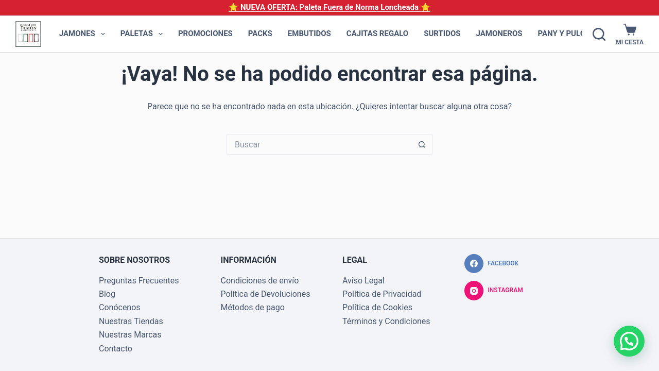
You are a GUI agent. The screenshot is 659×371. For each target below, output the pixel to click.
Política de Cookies (377, 307)
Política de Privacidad (381, 294)
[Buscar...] (319, 144)
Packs (260, 33)
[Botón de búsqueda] (422, 144)
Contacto (115, 348)
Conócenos (120, 307)
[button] (629, 341)
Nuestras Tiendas (131, 321)
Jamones (84, 34)
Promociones (205, 33)
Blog (107, 294)
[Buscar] (599, 34)
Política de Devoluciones (265, 294)
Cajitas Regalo (377, 33)
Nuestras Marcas (130, 335)
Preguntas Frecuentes (139, 280)
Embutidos (309, 33)
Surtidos (442, 33)
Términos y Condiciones (386, 321)
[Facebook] (491, 264)
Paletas (143, 34)
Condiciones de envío (260, 280)
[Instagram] (493, 290)
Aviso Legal (363, 280)
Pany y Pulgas (574, 34)
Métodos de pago (253, 307)
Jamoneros (499, 33)
